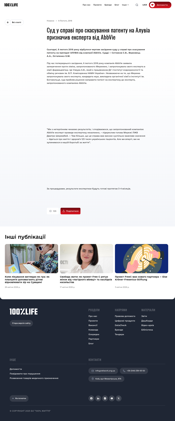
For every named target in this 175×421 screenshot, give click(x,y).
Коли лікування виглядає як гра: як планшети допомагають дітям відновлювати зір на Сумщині (27, 279)
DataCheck (120, 325)
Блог (117, 5)
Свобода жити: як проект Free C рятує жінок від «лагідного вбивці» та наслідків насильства (86, 279)
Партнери (93, 339)
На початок (19, 398)
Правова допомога (125, 316)
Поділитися (72, 211)
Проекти (97, 5)
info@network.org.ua (103, 371)
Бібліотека (147, 330)
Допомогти (162, 5)
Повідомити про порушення (25, 373)
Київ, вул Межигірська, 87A (106, 379)
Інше (124, 5)
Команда (93, 330)
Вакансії (92, 325)
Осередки (93, 334)
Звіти (144, 316)
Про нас (86, 5)
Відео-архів (147, 325)
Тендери (119, 334)
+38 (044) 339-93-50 (134, 371)
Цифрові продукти (125, 321)
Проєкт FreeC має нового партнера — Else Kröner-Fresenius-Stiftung (141, 278)
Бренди (108, 5)
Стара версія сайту (21, 323)
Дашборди (147, 321)
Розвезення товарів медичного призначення (34, 378)
